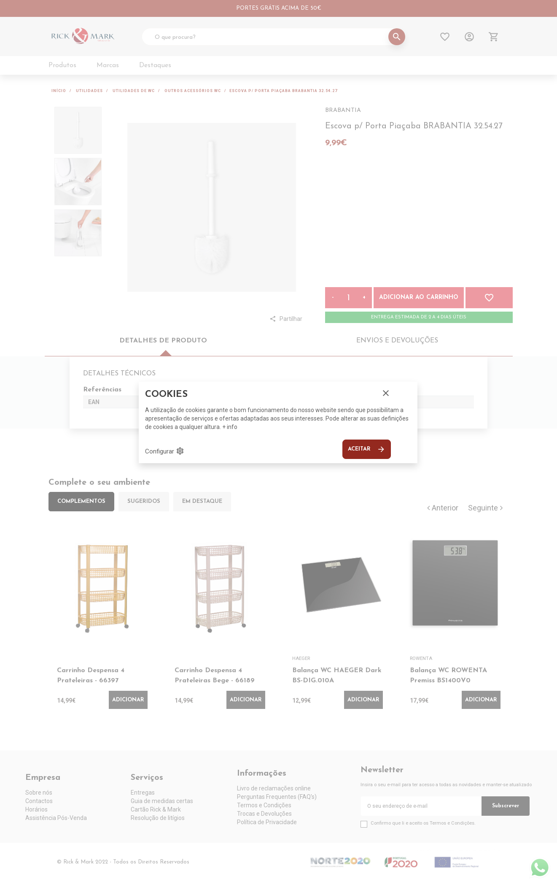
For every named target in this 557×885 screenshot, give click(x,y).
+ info (229, 426)
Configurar (164, 451)
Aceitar (366, 449)
